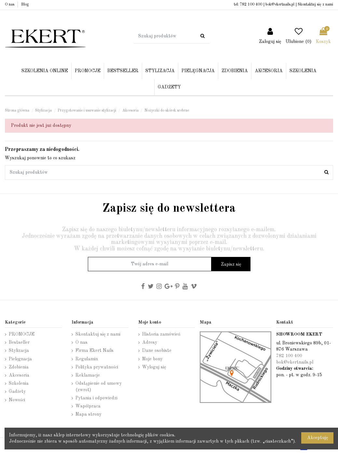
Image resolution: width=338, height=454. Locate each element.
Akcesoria (19, 375)
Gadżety (17, 391)
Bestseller (19, 342)
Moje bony (152, 359)
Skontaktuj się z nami (315, 5)
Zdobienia (19, 367)
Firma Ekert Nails (94, 350)
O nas (10, 5)
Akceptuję (317, 437)
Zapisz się (231, 264)
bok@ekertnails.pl (279, 5)
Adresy (149, 342)
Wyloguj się (154, 367)
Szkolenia (19, 383)
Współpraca (88, 406)
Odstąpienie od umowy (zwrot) (98, 386)
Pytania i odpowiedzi (96, 398)
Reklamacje (87, 375)
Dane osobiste (156, 350)
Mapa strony (88, 414)
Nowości (17, 400)
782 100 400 (251, 5)
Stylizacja (19, 350)
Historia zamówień (161, 334)
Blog (25, 5)
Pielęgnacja (20, 359)
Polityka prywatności (96, 367)
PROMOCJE (21, 334)
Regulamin (86, 359)
